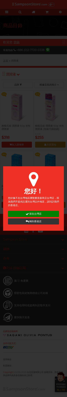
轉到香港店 (33, 221)
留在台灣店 (33, 213)
